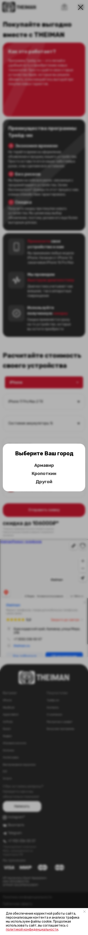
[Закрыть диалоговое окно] (81, 7)
